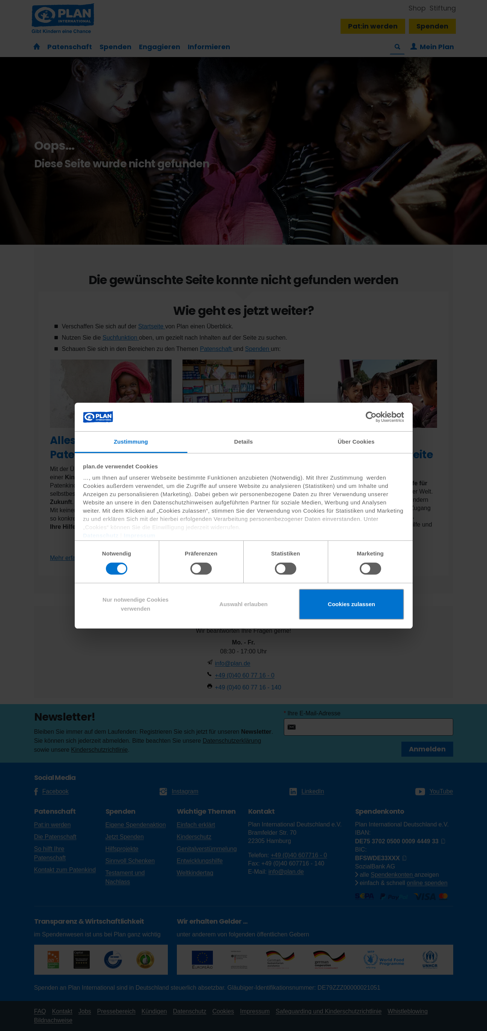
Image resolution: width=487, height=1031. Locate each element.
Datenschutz (101, 535)
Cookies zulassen (351, 604)
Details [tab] (243, 441)
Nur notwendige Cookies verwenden (136, 604)
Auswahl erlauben (243, 604)
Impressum (139, 535)
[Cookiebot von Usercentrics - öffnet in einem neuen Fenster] (371, 417)
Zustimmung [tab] (131, 441)
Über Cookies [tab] (356, 441)
